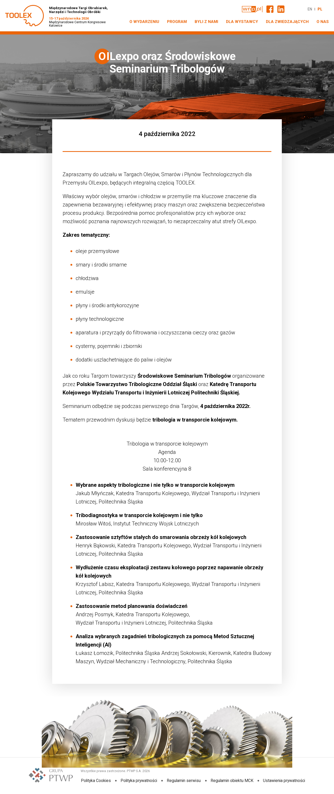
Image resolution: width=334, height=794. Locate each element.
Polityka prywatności (139, 780)
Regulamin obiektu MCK (232, 780)
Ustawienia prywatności (284, 780)
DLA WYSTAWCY (242, 21)
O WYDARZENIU (144, 21)
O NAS (323, 21)
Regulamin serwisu (184, 780)
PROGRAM (177, 21)
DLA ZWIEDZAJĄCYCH (287, 21)
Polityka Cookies (95, 780)
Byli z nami (206, 21)
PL (320, 9)
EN (310, 9)
